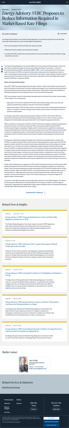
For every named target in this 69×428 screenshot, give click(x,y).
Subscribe (56, 409)
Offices (18, 400)
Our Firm (7, 412)
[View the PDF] (2, 71)
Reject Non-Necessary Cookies (51, 421)
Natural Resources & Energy (11, 387)
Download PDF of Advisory (34, 192)
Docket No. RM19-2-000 (31, 70)
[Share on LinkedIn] (2, 66)
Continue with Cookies (51, 425)
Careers (19, 403)
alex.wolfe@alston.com (39, 368)
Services (7, 403)
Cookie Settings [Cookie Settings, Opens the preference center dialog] (51, 418)
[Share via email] (2, 69)
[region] (34, 421)
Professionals (8, 400)
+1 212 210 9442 (38, 367)
